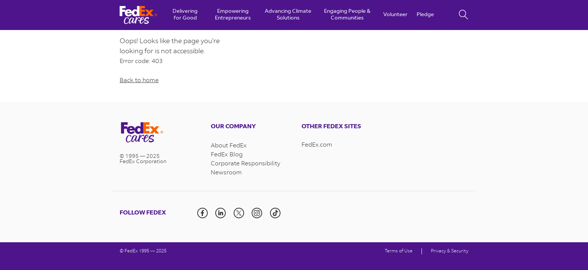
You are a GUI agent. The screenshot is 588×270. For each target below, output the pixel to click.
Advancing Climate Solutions (288, 15)
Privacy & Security (449, 251)
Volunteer (395, 15)
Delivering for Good (185, 15)
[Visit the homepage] (158, 133)
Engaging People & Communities (347, 15)
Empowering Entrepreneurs (233, 15)
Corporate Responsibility (245, 164)
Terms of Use (398, 251)
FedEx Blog (227, 155)
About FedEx (229, 146)
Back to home (139, 81)
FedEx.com (317, 145)
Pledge (425, 15)
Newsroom (226, 173)
